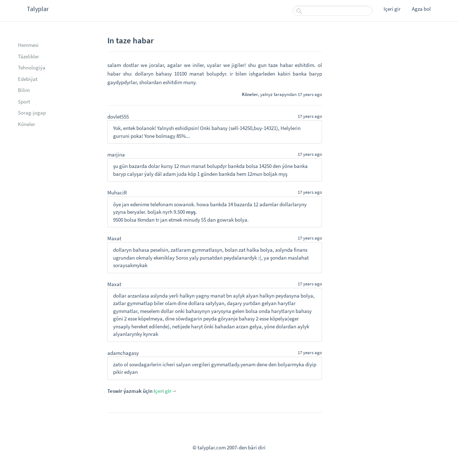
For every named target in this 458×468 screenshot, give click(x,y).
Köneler (26, 124)
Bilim (24, 90)
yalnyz (266, 94)
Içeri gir (392, 8)
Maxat (114, 238)
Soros (182, 257)
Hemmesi (28, 45)
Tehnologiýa (31, 67)
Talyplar (38, 9)
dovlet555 (118, 116)
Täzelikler (28, 56)
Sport (24, 101)
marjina (116, 154)
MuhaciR (117, 192)
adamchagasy (123, 352)
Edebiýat (28, 79)
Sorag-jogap (32, 112)
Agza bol (421, 8)
